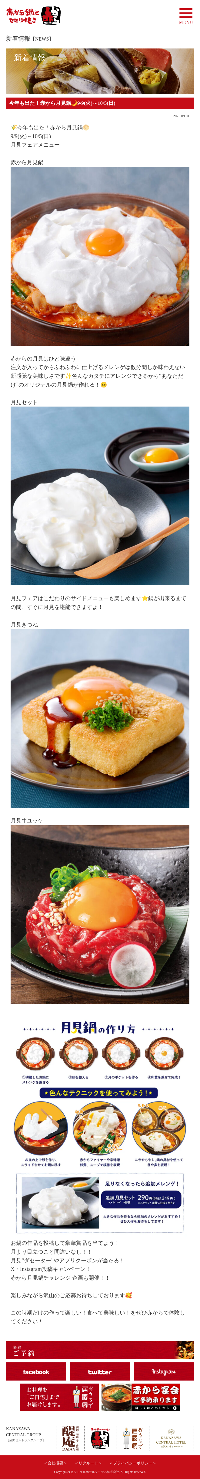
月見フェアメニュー (35, 145)
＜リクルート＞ (88, 1463)
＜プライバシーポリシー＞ (132, 1463)
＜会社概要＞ (55, 1463)
